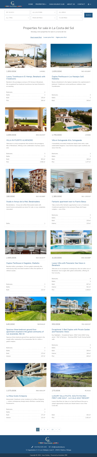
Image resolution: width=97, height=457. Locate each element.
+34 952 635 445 (40, 447)
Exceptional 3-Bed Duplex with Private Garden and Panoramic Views (71, 330)
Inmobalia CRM (62, 455)
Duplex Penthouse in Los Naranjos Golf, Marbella (68, 77)
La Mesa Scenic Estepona (16, 396)
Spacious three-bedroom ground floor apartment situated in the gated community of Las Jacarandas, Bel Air (25, 331)
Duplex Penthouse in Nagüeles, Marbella (22, 263)
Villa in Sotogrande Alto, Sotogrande (67, 140)
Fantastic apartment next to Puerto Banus (69, 201)
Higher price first (61, 37)
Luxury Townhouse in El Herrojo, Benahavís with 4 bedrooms (25, 77)
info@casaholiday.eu (58, 447)
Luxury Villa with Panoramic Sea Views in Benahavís (68, 264)
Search (88, 15)
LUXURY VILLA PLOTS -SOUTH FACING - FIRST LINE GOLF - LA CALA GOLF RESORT (70, 397)
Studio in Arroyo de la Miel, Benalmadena (23, 201)
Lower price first (48, 37)
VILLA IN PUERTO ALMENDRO (19, 140)
